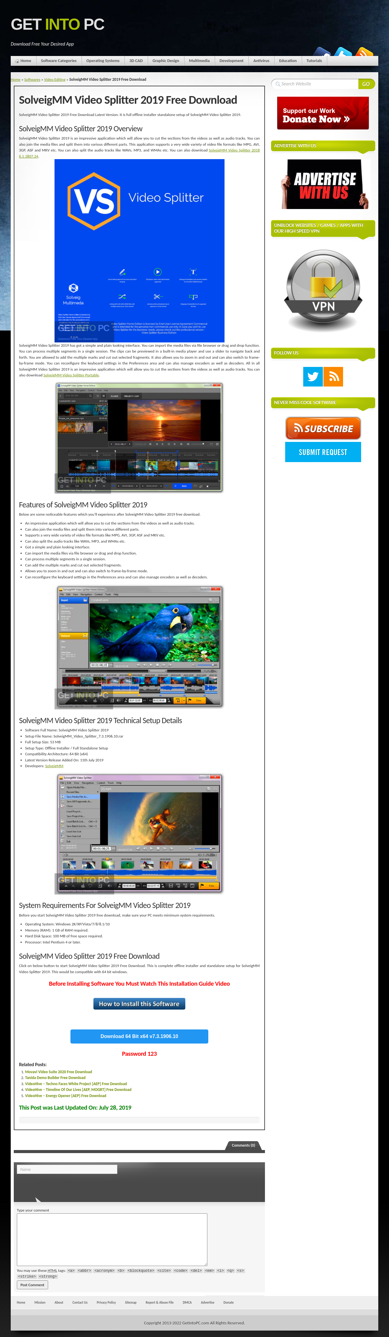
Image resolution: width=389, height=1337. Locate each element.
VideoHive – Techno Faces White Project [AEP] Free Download (76, 1083)
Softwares (32, 79)
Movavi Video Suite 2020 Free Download (58, 1072)
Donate (229, 1302)
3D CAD (136, 60)
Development (232, 60)
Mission (39, 1302)
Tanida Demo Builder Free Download (55, 1077)
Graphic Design (166, 60)
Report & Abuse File (160, 1302)
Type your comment (33, 1210)
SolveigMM (54, 766)
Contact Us (80, 1302)
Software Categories (59, 60)
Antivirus (261, 60)
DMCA (187, 1302)
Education (287, 60)
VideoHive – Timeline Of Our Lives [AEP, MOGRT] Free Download (78, 1089)
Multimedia (199, 60)
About (59, 1302)
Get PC (57, 24)
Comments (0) (243, 1145)
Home (26, 60)
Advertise (207, 1302)
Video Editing (55, 79)
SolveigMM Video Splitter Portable (71, 375)
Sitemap (131, 1302)
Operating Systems (102, 60)
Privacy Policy (106, 1302)
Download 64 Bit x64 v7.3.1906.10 (139, 1036)
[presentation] (59, 1186)
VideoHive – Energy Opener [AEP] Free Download (65, 1095)
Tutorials (314, 60)
